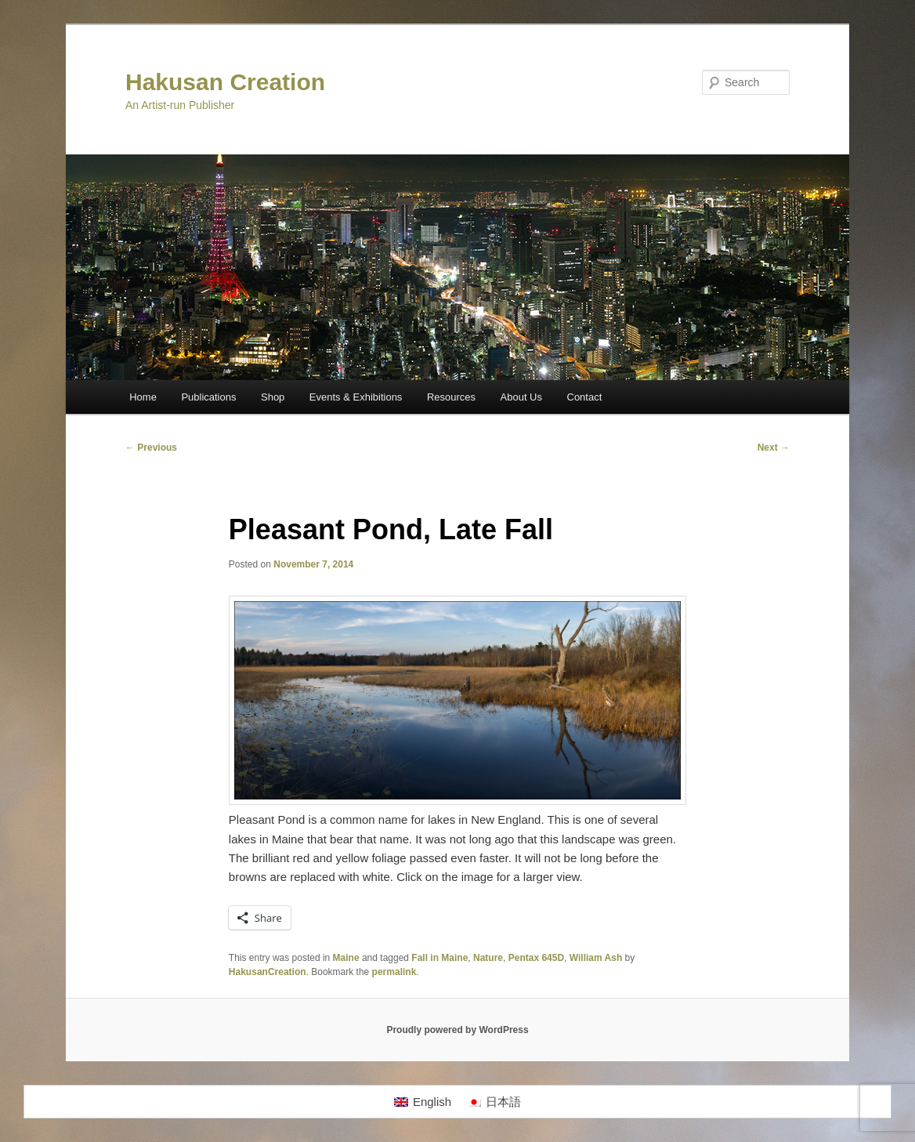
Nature (488, 957)
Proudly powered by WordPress (457, 1029)
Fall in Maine (439, 957)
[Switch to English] (422, 1102)
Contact (584, 397)
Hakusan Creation (225, 82)
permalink (394, 971)
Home (143, 397)
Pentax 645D (536, 957)
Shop (272, 397)
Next (774, 447)
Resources (451, 397)
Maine (346, 957)
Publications (208, 397)
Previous (151, 447)
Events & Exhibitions (356, 397)
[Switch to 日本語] (494, 1102)
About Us (521, 397)
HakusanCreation (267, 971)
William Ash (596, 957)
